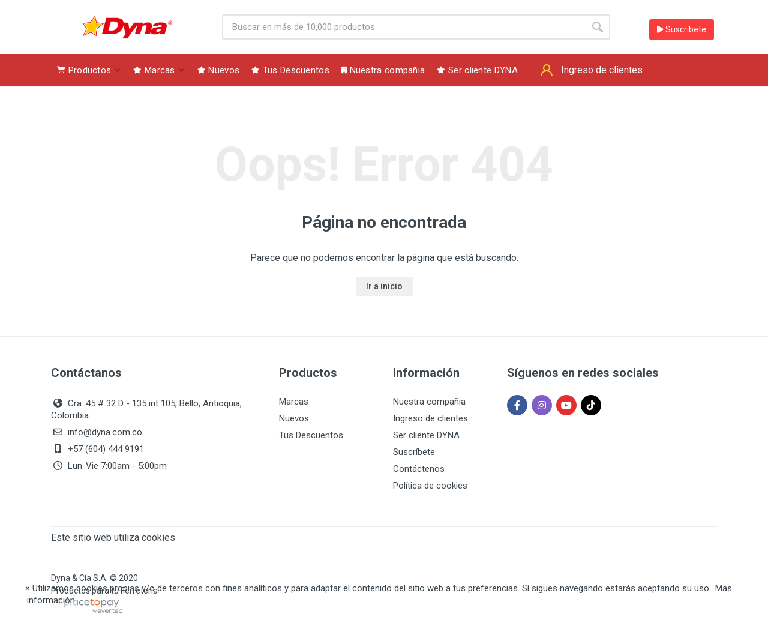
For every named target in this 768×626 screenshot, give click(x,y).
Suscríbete (681, 29)
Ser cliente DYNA (426, 435)
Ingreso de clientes (430, 418)
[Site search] (403, 27)
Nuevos (294, 418)
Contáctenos (419, 468)
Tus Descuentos (311, 435)
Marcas (293, 401)
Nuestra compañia (429, 401)
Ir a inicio (384, 286)
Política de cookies (430, 485)
